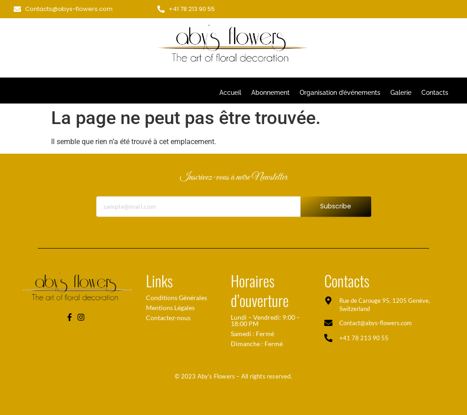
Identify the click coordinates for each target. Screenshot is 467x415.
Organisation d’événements (340, 92)
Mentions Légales (170, 307)
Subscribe (336, 210)
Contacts (434, 92)
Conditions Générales (176, 297)
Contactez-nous (168, 318)
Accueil (230, 92)
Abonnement (270, 92)
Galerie (400, 92)
